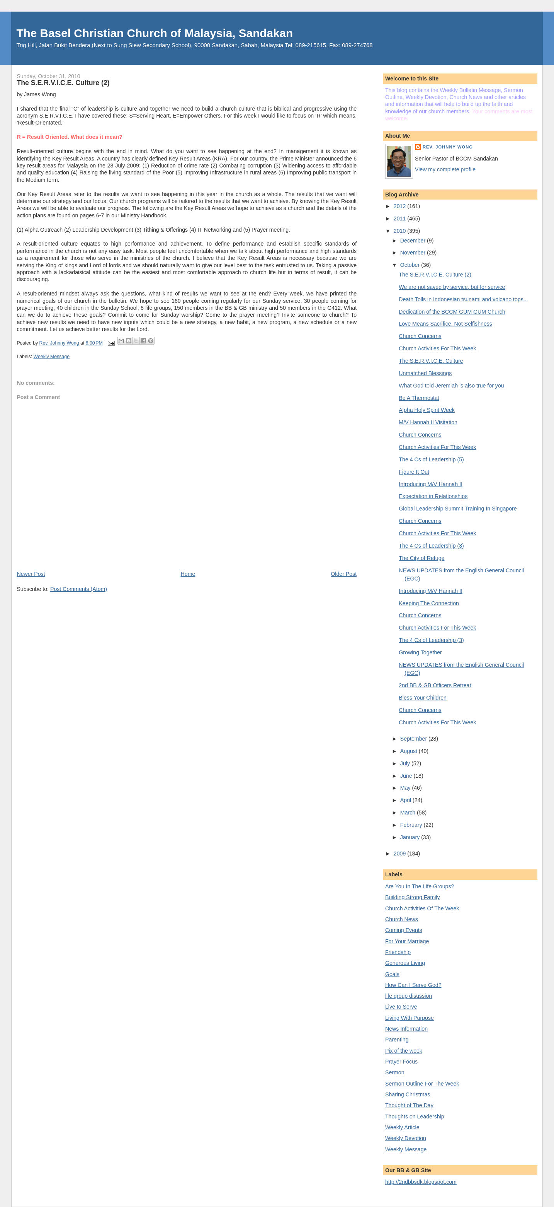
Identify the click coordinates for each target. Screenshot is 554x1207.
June (407, 776)
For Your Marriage (407, 941)
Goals (392, 974)
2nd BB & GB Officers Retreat (435, 685)
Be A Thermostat (419, 398)
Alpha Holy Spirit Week (427, 410)
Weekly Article (402, 1127)
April (406, 800)
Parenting (397, 1039)
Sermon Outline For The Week (422, 1084)
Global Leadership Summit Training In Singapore (458, 508)
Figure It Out (414, 472)
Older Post (344, 574)
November (413, 252)
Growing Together (420, 652)
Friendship (398, 952)
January (410, 837)
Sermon (394, 1072)
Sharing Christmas (407, 1094)
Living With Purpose (409, 1018)
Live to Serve (401, 1007)
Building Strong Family (412, 897)
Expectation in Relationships (433, 496)
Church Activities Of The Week (422, 908)
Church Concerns (420, 336)
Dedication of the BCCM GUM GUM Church (452, 312)
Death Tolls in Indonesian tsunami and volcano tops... (463, 299)
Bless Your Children (423, 698)
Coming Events (403, 930)
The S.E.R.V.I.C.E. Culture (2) (435, 274)
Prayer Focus (401, 1061)
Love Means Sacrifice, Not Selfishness (445, 324)
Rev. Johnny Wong (448, 147)
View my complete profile (445, 169)
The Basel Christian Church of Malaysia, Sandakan (154, 33)
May (406, 788)
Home (188, 574)
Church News (401, 919)
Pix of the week (403, 1051)
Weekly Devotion (405, 1138)
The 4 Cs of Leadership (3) (431, 546)
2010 (400, 231)
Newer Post (31, 574)
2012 (400, 206)
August (409, 751)
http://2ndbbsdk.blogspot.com (421, 1182)
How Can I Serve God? (413, 985)
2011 (400, 218)
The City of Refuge (421, 558)
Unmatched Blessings (425, 373)
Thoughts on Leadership (414, 1116)
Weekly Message (52, 356)
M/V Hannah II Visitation (428, 422)
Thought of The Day (409, 1105)
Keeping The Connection (429, 603)
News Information (406, 1029)
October (410, 265)
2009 (400, 853)
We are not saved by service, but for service (452, 287)
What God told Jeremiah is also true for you (451, 385)
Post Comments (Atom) (78, 589)
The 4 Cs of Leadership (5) (431, 459)
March (408, 812)
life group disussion (408, 996)
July (405, 763)
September (414, 739)
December (413, 240)
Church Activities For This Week (437, 348)
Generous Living (405, 963)
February (412, 825)
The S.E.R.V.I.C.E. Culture (431, 361)
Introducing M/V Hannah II (430, 484)
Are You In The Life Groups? (419, 886)
